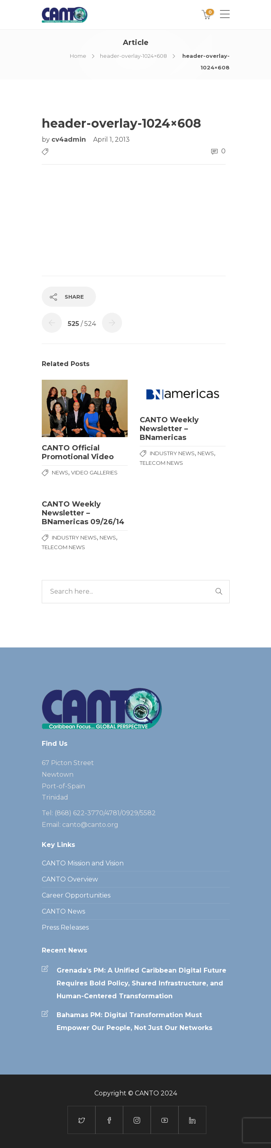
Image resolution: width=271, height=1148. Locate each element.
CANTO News (63, 911)
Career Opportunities (76, 895)
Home (78, 56)
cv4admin (69, 139)
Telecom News (161, 463)
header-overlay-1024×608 (133, 56)
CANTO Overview (70, 879)
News (60, 472)
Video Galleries (94, 472)
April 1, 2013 (111, 139)
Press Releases (65, 927)
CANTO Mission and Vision (83, 863)
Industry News (172, 453)
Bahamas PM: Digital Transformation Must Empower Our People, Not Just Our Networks (134, 1021)
